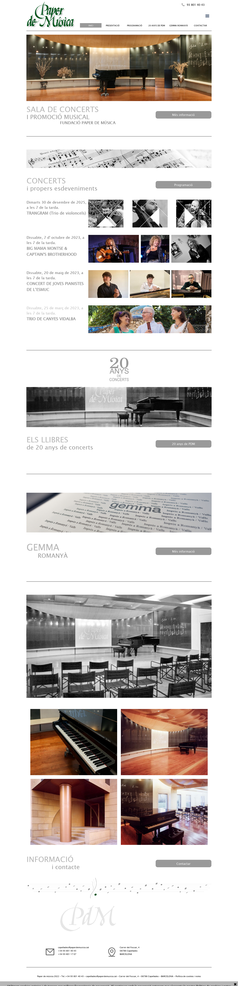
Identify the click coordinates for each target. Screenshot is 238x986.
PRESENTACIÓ (113, 25)
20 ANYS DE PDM (156, 25)
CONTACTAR (200, 25)
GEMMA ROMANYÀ (178, 25)
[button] (183, 5)
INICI (91, 25)
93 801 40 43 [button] (196, 4)
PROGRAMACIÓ (134, 25)
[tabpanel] (199, 5)
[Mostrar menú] (207, 16)
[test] (183, 115)
